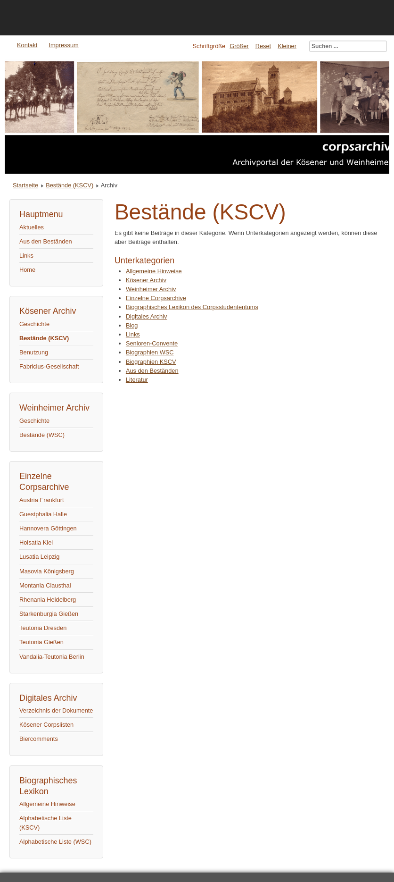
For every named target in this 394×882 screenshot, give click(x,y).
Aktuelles (31, 227)
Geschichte (34, 324)
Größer (239, 46)
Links (26, 255)
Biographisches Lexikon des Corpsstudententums (192, 307)
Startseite (25, 185)
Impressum (63, 45)
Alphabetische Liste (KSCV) (45, 823)
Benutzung (33, 352)
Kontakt (27, 45)
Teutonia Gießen (41, 642)
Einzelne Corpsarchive (156, 298)
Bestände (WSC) (42, 434)
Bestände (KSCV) (69, 185)
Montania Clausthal (45, 585)
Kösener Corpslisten (46, 724)
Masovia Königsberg (46, 571)
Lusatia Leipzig (39, 556)
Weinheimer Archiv (151, 289)
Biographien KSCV (151, 361)
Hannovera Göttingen (48, 528)
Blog (132, 325)
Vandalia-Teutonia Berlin (51, 656)
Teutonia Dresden (42, 627)
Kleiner (287, 46)
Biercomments (38, 738)
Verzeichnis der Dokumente (56, 710)
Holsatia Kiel (36, 542)
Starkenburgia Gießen (48, 613)
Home (27, 269)
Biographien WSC (150, 352)
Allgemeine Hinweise (47, 803)
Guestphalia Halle (43, 514)
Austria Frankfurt (41, 500)
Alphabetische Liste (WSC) (55, 841)
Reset (263, 46)
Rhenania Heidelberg (47, 599)
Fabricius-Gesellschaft (49, 366)
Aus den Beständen (45, 241)
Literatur (137, 379)
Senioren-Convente (152, 343)
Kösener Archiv (146, 280)
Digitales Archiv (146, 316)
